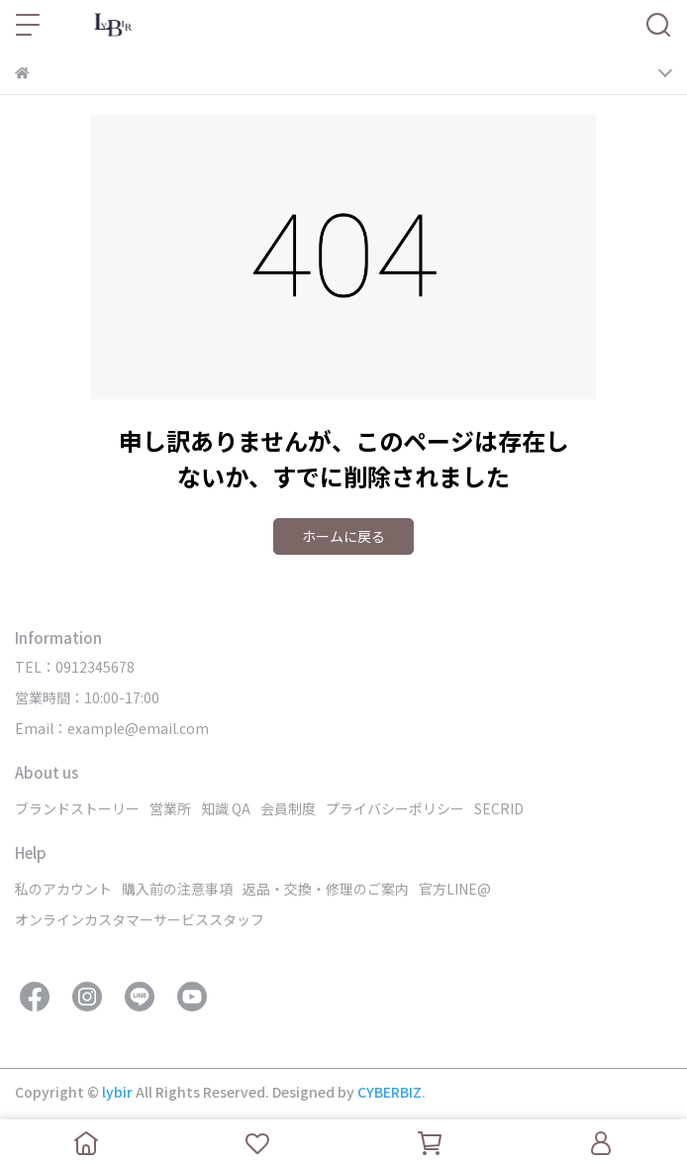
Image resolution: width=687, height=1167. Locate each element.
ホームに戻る (343, 536)
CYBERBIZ (389, 1092)
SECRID (499, 808)
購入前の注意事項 (177, 889)
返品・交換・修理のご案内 (326, 889)
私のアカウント (63, 889)
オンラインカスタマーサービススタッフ (139, 919)
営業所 (170, 808)
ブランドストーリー (77, 808)
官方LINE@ (455, 889)
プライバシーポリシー (395, 808)
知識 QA (225, 808)
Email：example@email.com (112, 728)
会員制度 (288, 808)
